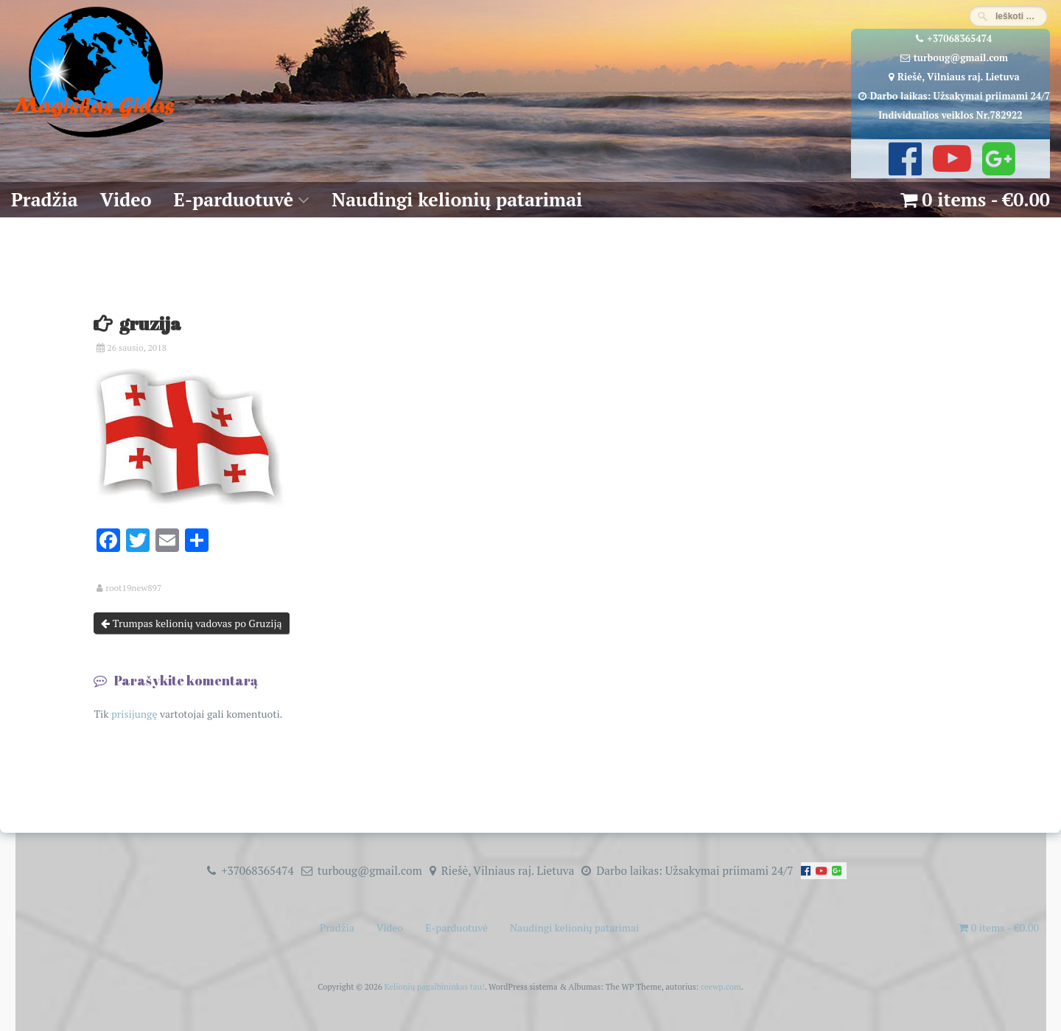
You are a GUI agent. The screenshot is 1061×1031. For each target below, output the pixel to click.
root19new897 (133, 588)
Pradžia (44, 199)
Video (126, 199)
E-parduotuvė (234, 199)
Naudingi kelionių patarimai (457, 199)
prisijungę (134, 714)
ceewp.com (721, 986)
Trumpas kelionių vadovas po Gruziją (191, 623)
